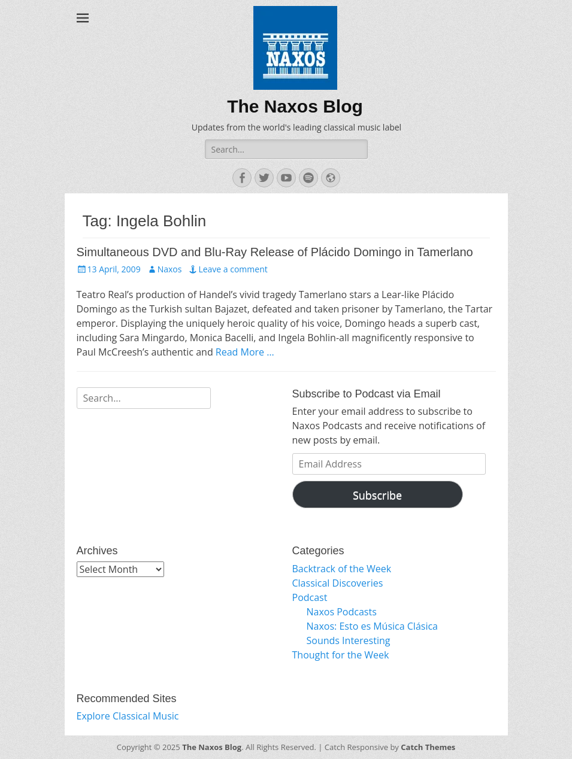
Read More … (245, 352)
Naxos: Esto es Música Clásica (372, 626)
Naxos (170, 269)
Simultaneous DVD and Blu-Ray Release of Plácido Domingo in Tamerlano (275, 252)
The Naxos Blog (295, 106)
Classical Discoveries (337, 583)
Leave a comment (232, 269)
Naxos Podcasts (342, 611)
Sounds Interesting (349, 640)
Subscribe (377, 495)
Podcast (310, 597)
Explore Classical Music (128, 715)
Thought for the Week (340, 654)
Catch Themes (428, 747)
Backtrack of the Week (342, 568)
